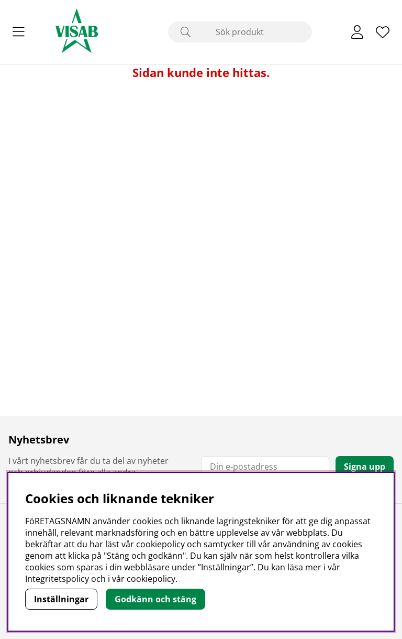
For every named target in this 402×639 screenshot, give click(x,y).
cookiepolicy (151, 578)
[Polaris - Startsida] (76, 32)
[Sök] (240, 31)
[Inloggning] (357, 32)
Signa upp (364, 466)
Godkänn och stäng (155, 599)
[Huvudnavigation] (18, 32)
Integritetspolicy (57, 578)
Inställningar (61, 599)
